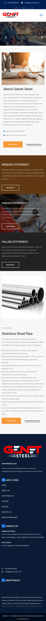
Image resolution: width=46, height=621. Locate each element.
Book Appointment (10, 517)
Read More (13, 144)
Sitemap (5, 501)
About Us (6, 491)
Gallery (5, 507)
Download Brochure (34, 144)
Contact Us (7, 512)
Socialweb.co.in (23, 619)
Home (4, 485)
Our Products (8, 496)
